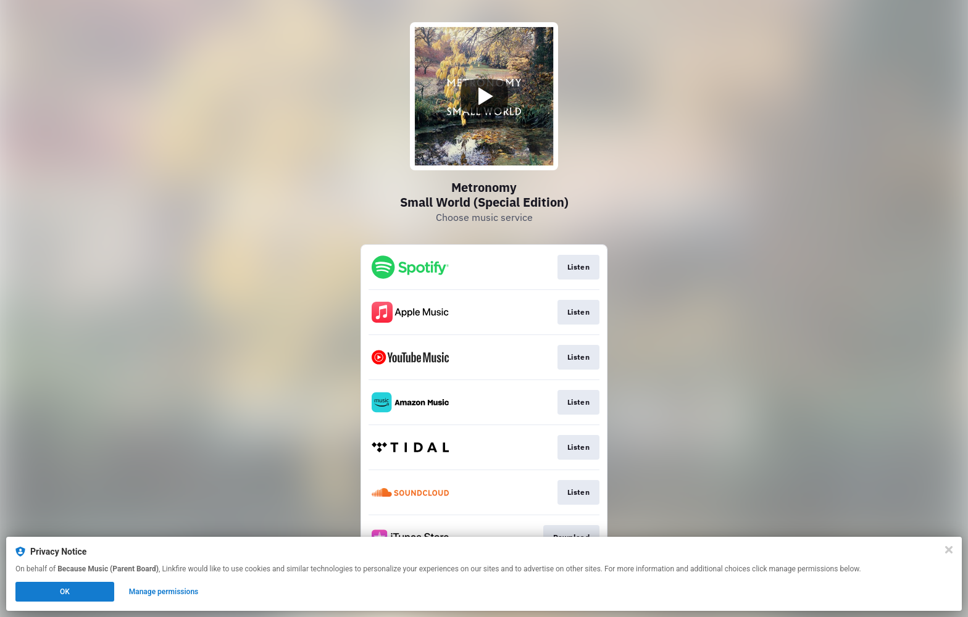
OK (65, 591)
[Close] (949, 550)
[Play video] (484, 96)
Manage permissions (164, 591)
